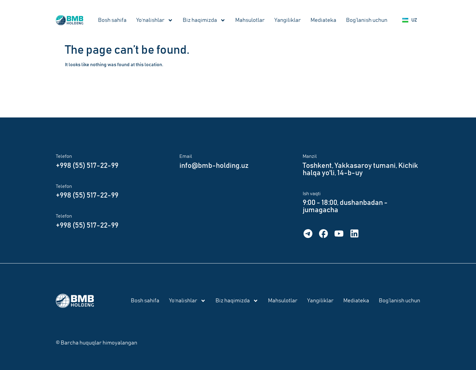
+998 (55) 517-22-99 (87, 165)
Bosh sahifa (112, 20)
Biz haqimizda (204, 20)
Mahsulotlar (250, 20)
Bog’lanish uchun (366, 20)
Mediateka (323, 20)
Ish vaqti (312, 193)
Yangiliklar (287, 20)
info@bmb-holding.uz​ (214, 165)
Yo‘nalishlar (154, 20)
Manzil (310, 156)
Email (185, 156)
